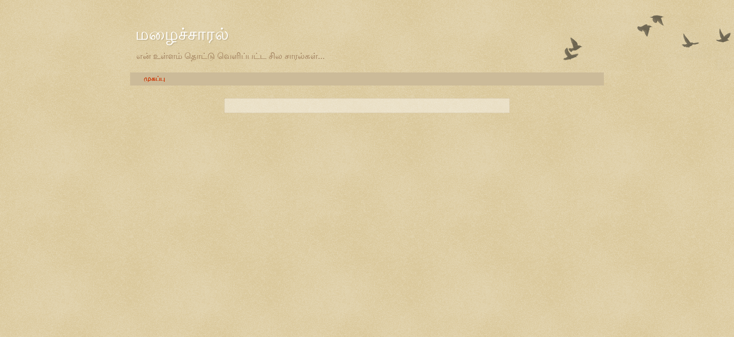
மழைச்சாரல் (182, 34)
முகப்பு (154, 78)
